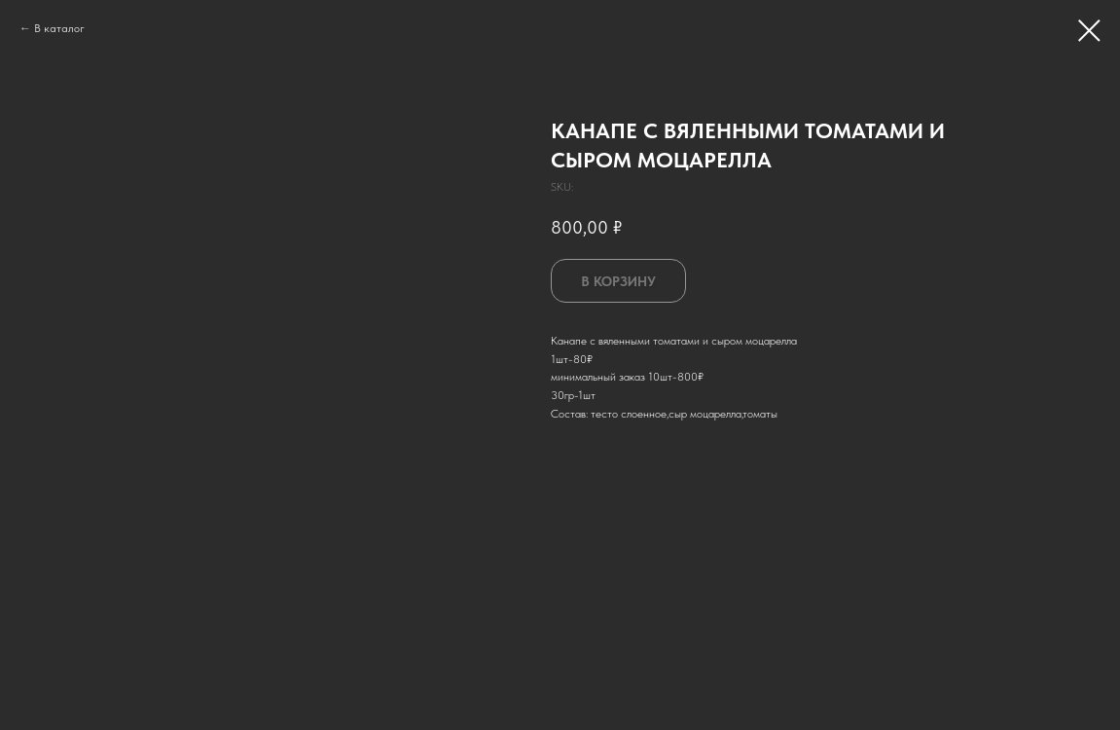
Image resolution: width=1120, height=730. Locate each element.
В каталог (59, 28)
